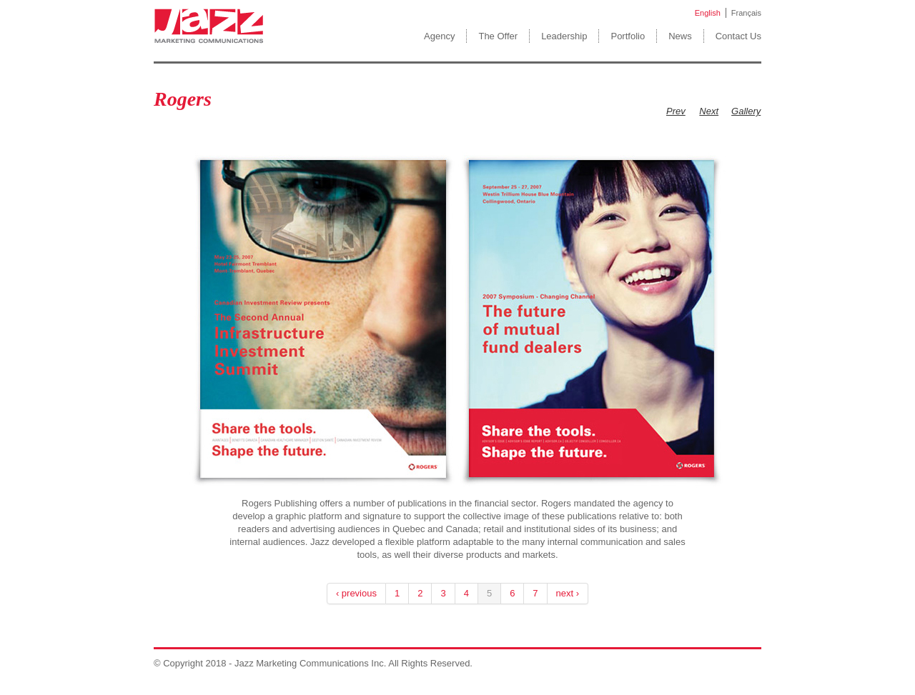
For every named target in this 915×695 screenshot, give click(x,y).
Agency (439, 36)
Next (708, 111)
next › (568, 593)
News (680, 36)
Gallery (746, 111)
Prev (676, 111)
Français (746, 13)
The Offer (498, 36)
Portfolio (627, 36)
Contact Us (738, 36)
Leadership (564, 36)
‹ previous (356, 593)
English (708, 13)
